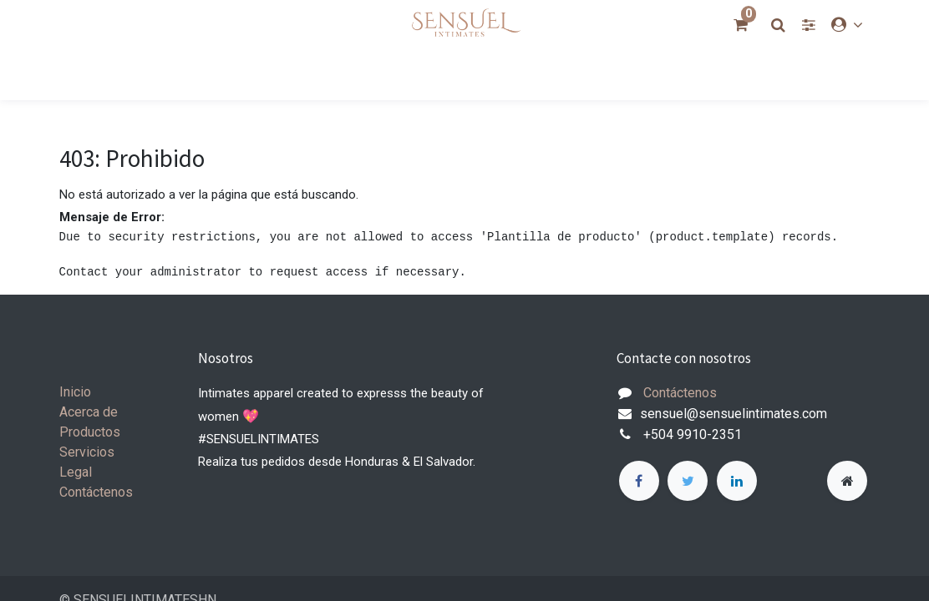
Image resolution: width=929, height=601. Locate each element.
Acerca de (88, 412)
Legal (75, 472)
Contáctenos (96, 492)
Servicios (86, 452)
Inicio (75, 392)
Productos (89, 432)
